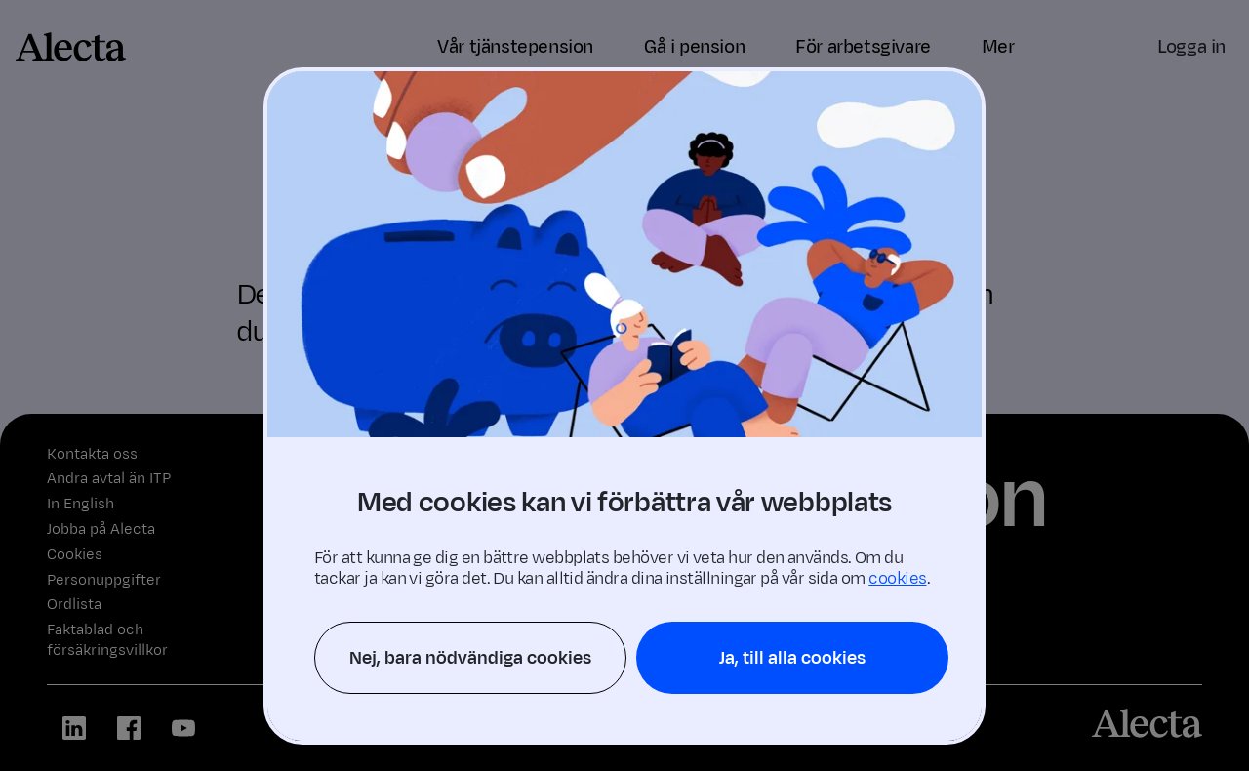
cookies (897, 578)
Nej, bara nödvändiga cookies (470, 657)
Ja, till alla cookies (792, 657)
